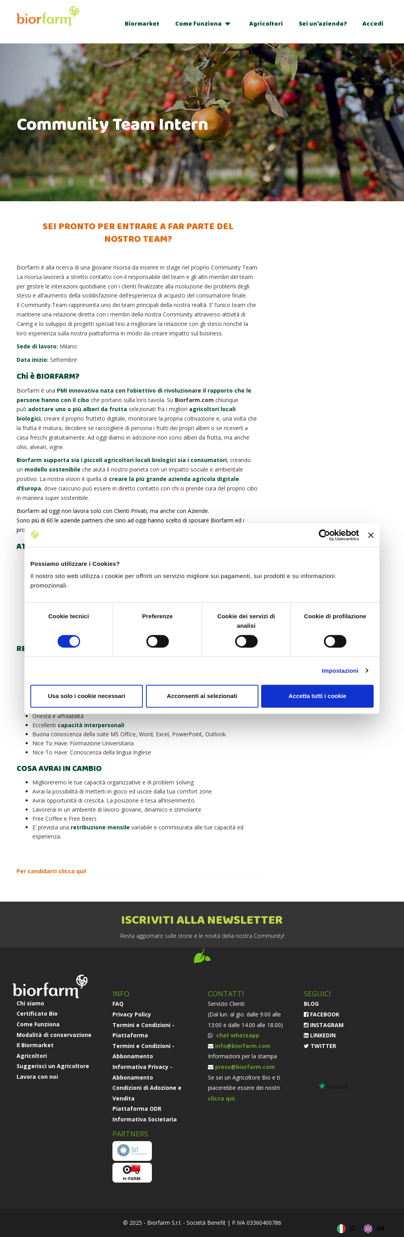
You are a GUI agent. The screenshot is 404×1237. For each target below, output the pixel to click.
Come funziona (198, 24)
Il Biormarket (35, 1045)
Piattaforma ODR (136, 1108)
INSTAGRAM (324, 1025)
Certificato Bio (37, 1013)
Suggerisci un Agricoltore (53, 1066)
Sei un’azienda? (323, 24)
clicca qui (71, 871)
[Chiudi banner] (371, 535)
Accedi (373, 24)
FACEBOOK (321, 1014)
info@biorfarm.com (243, 1046)
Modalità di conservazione (54, 1035)
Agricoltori (266, 24)
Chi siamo (30, 1003)
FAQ (117, 1003)
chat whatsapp (237, 1035)
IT (352, 1228)
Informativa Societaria (144, 1119)
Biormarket (142, 24)
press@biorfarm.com (245, 1066)
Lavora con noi (37, 1076)
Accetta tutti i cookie (317, 695)
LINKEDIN (320, 1035)
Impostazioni (340, 670)
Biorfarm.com (194, 400)
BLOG (311, 1003)
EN (380, 1228)
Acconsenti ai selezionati (202, 695)
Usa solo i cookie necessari (86, 695)
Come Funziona (38, 1024)
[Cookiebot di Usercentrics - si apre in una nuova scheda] (324, 535)
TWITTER (320, 1046)
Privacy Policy (131, 1014)
